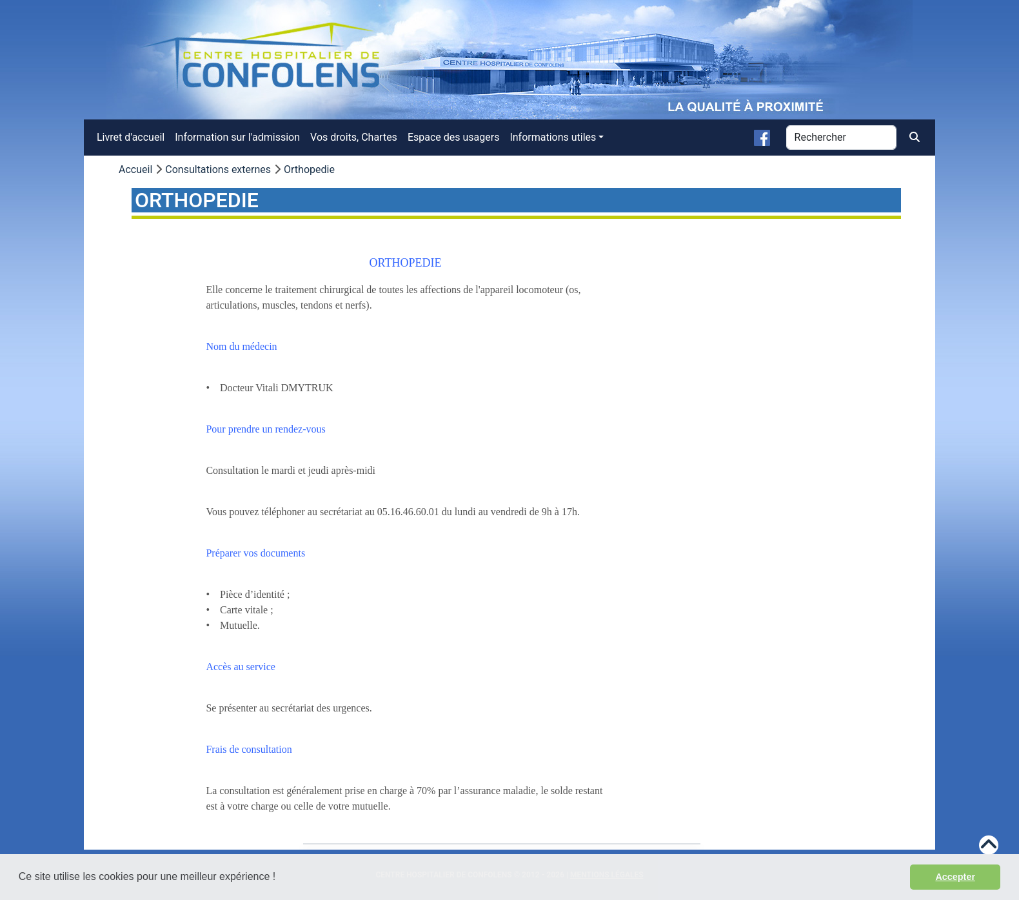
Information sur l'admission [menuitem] (237, 137)
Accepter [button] (955, 877)
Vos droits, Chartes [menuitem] (353, 137)
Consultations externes (218, 169)
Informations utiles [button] (553, 137)
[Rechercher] (841, 137)
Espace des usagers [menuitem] (454, 137)
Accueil (135, 169)
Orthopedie (309, 169)
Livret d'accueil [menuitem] (130, 137)
